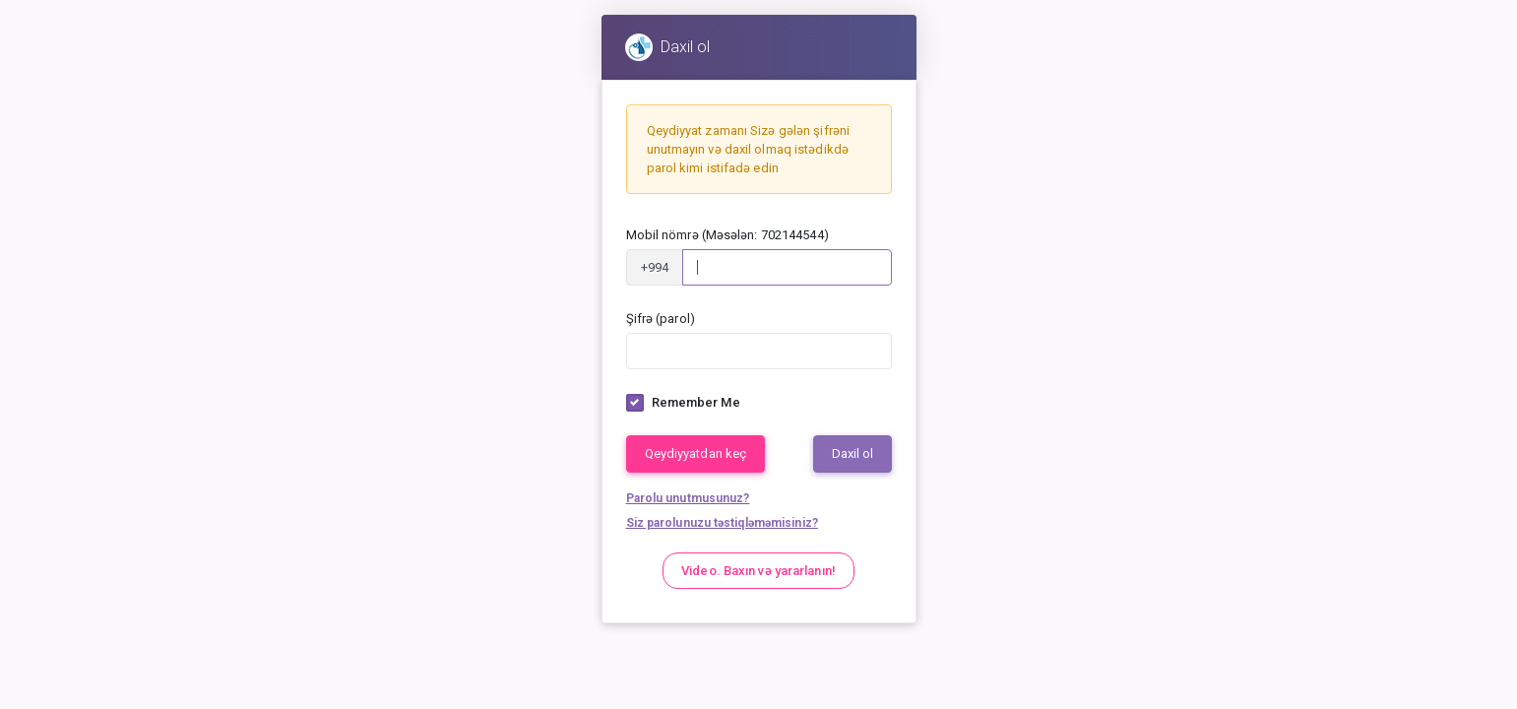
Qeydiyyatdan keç (696, 454)
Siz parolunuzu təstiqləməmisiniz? (722, 523)
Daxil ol (852, 454)
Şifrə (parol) (660, 318)
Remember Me (696, 402)
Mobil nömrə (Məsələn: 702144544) (727, 234)
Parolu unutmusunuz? (688, 498)
